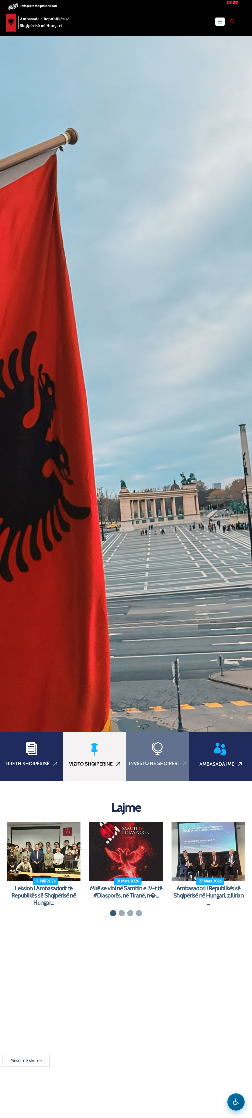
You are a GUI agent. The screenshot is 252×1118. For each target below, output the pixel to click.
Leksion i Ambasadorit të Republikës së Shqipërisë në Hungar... (43, 895)
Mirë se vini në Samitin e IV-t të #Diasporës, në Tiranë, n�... (126, 892)
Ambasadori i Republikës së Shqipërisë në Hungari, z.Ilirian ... (208, 895)
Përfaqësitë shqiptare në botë (38, 6)
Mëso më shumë (26, 1060)
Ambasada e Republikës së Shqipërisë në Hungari (45, 22)
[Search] (232, 21)
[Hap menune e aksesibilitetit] (236, 1102)
